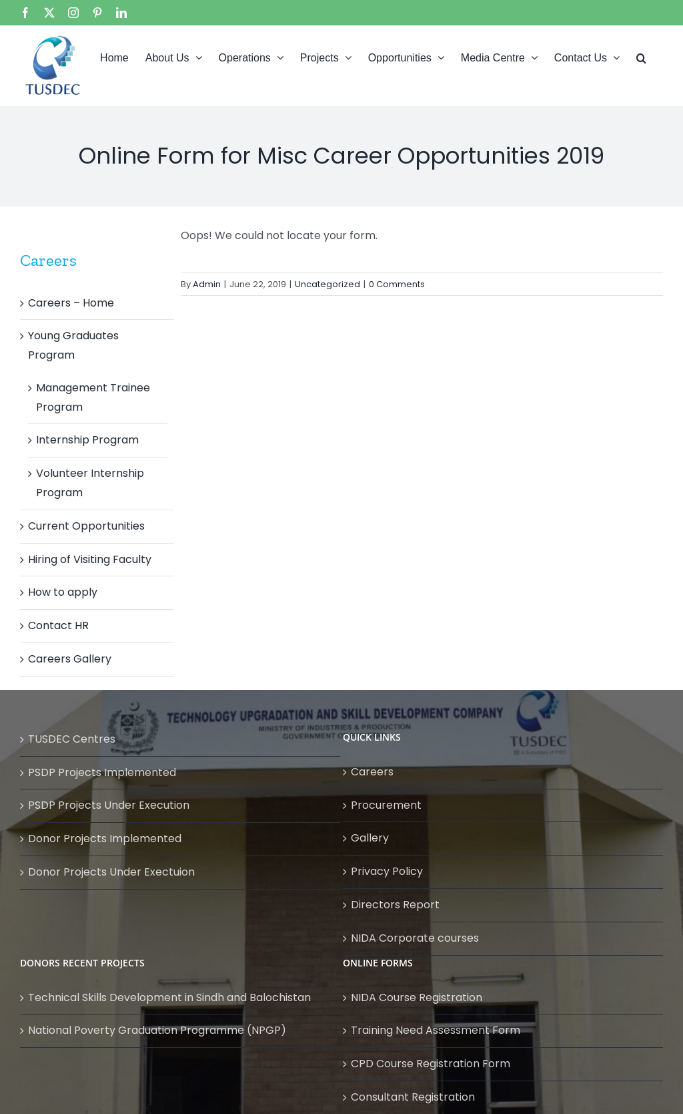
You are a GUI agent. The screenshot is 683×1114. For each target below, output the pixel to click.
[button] (641, 56)
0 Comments (397, 284)
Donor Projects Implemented (104, 838)
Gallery (370, 838)
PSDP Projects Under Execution (108, 805)
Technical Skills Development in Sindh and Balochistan (169, 997)
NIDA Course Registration (416, 997)
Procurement (386, 805)
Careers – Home (71, 303)
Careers (372, 771)
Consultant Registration (413, 1097)
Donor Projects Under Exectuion (111, 872)
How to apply (62, 592)
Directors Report (395, 904)
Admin (207, 284)
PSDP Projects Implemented (102, 772)
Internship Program (87, 439)
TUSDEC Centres (71, 739)
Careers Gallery (69, 659)
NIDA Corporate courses (415, 938)
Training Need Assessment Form (435, 1030)
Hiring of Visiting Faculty (89, 559)
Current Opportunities (86, 526)
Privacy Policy (387, 871)
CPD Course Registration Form (430, 1063)
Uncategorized (327, 284)
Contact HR (58, 625)
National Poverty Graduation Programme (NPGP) (157, 1030)
